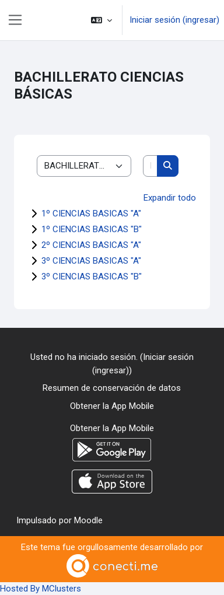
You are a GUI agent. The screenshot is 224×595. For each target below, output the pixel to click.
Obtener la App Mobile (112, 406)
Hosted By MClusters (40, 588)
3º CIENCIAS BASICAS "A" (91, 261)
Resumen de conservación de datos (112, 388)
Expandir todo (170, 197)
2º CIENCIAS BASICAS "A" (91, 245)
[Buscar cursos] (150, 166)
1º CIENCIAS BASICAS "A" (91, 213)
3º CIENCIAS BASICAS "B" (91, 276)
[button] (101, 20)
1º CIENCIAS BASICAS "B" (91, 229)
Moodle (88, 520)
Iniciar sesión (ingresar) (174, 20)
